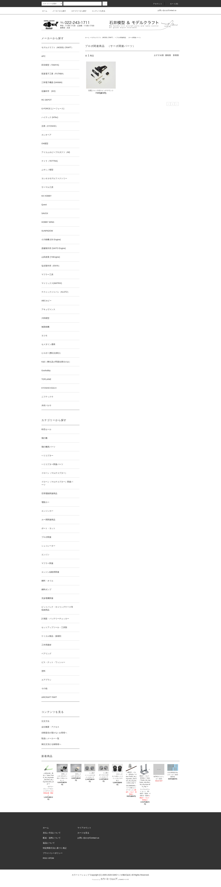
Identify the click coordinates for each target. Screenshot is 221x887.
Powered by (110, 879)
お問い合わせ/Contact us (167, 10)
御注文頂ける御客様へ (51, 744)
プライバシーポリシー (53, 853)
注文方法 (45, 721)
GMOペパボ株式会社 (121, 875)
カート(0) (172, 4)
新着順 (176, 55)
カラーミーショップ (80, 875)
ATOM (51, 858)
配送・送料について (52, 838)
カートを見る (83, 833)
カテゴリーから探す (77, 11)
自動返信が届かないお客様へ (54, 733)
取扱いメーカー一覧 (50, 738)
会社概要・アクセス (50, 727)
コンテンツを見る (96, 11)
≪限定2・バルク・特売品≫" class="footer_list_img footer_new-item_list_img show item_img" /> (145, 778)
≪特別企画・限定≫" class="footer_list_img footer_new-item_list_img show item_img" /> (48, 776)
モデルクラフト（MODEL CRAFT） (102, 37)
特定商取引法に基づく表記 (55, 848)
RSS (45, 858)
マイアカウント (84, 828)
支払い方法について (52, 833)
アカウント (156, 4)
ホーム (44, 11)
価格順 (168, 55)
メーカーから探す (57, 11)
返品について (49, 843)
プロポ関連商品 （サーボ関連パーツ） (129, 37)
